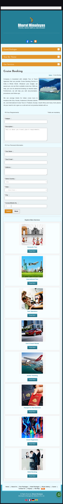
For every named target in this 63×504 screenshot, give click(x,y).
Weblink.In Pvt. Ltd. (39, 497)
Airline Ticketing (32, 376)
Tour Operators (32, 312)
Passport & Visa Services (32, 408)
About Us (14, 487)
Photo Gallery (46, 487)
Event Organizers (32, 441)
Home (50, 75)
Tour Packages (23, 487)
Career (54, 487)
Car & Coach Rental (32, 344)
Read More (32, 252)
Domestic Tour (32, 248)
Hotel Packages (35, 487)
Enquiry (30, 489)
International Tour (32, 280)
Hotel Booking (32, 473)
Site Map (37, 489)
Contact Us (22, 489)
